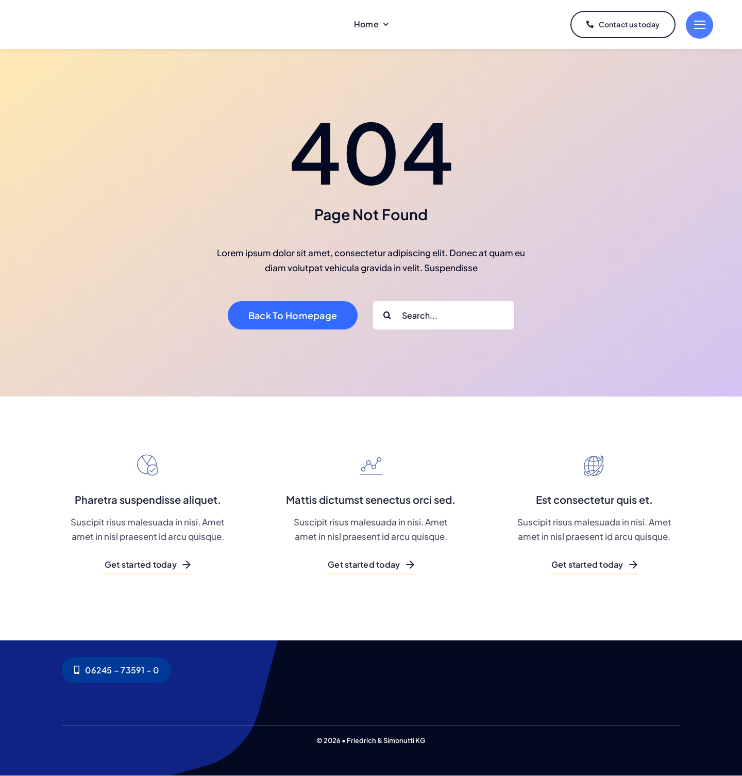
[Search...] (443, 315)
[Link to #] (699, 25)
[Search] (387, 315)
